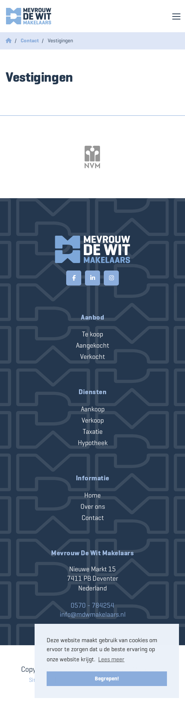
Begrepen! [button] (107, 678)
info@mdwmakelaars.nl (93, 614)
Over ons (92, 506)
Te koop (92, 334)
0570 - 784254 (92, 605)
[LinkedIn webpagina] (92, 278)
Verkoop (93, 420)
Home (92, 495)
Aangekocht (92, 345)
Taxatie (93, 431)
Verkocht (92, 357)
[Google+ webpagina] (111, 278)
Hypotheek (93, 443)
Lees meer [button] (111, 659)
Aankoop (93, 409)
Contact (93, 518)
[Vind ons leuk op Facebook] (73, 278)
